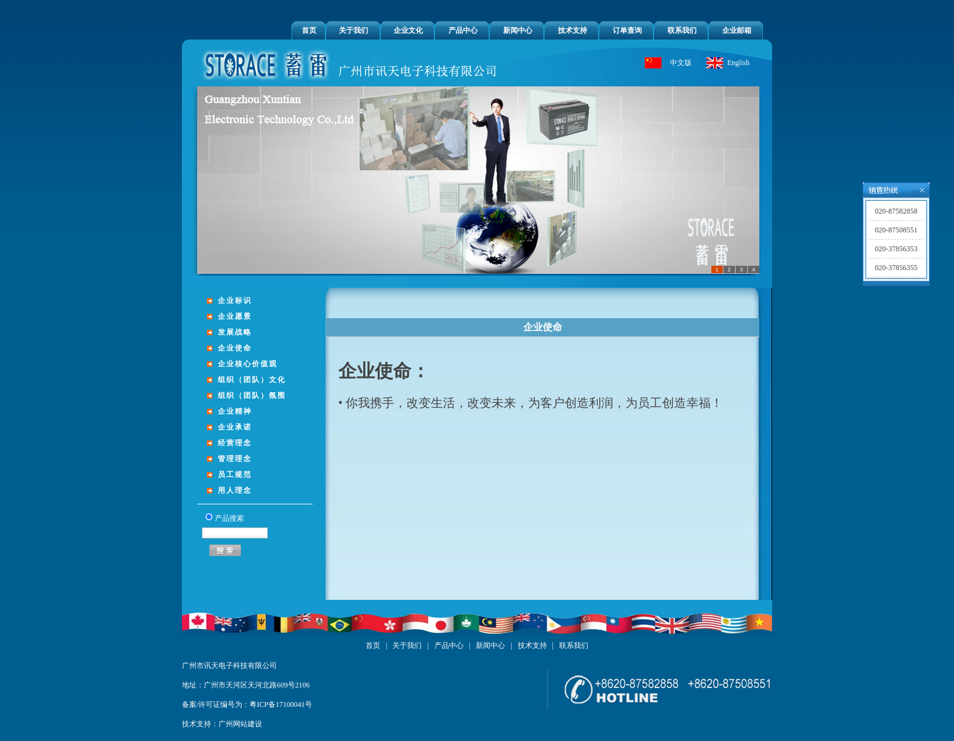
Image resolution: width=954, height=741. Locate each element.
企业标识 (235, 300)
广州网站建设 (240, 724)
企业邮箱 (736, 30)
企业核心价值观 (247, 364)
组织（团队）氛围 (252, 395)
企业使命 (235, 348)
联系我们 (682, 30)
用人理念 (235, 490)
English (738, 62)
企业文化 (408, 30)
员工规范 (235, 474)
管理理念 (235, 458)
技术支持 (572, 30)
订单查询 (627, 30)
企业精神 (235, 411)
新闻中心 (517, 30)
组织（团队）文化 (252, 379)
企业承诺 (235, 427)
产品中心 (463, 30)
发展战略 (235, 332)
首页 (309, 30)
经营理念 (235, 443)
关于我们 (353, 30)
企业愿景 (235, 316)
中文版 (681, 62)
